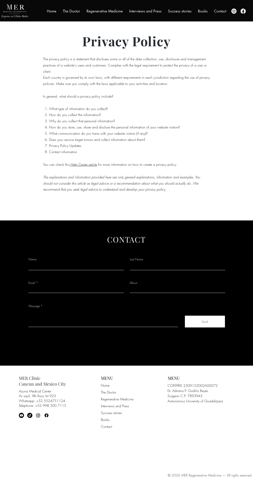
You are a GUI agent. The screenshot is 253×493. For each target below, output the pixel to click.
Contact (106, 426)
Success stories (111, 412)
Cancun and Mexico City (42, 384)
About (133, 282)
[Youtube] (21, 415)
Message (34, 306)
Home (105, 385)
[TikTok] (29, 415)
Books (105, 419)
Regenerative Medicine (117, 399)
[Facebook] (243, 11)
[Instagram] (234, 11)
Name (32, 259)
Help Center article (84, 164)
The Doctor (108, 392)
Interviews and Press (115, 406)
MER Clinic (29, 378)
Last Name (136, 259)
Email (31, 282)
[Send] (205, 321)
